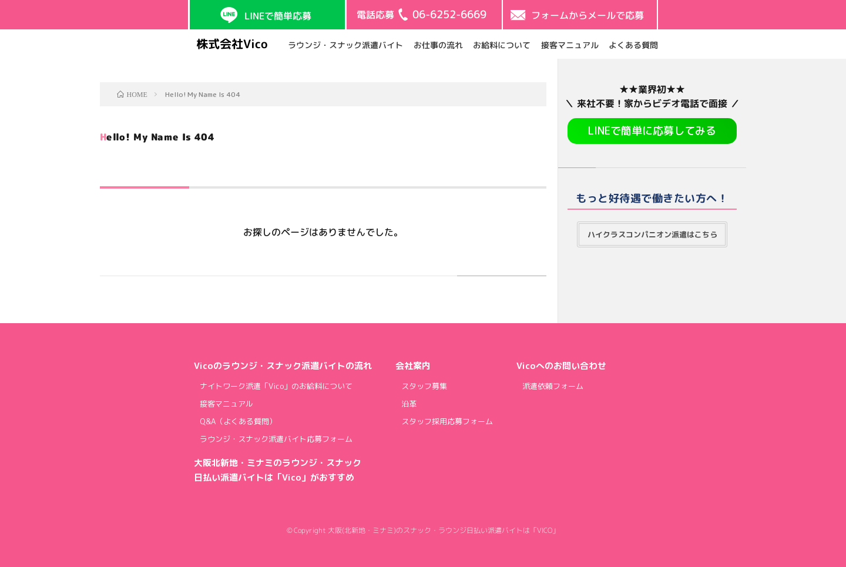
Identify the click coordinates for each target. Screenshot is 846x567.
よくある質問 (633, 44)
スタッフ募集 (424, 386)
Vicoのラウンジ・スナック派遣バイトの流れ (283, 366)
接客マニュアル (569, 44)
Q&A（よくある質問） (238, 421)
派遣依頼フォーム (552, 386)
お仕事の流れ (437, 44)
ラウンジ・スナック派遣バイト (345, 44)
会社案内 (413, 366)
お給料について (502, 44)
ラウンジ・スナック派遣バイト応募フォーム (276, 439)
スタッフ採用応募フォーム (447, 421)
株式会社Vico (232, 43)
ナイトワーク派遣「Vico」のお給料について (276, 386)
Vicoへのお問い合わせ (561, 366)
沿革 (409, 403)
